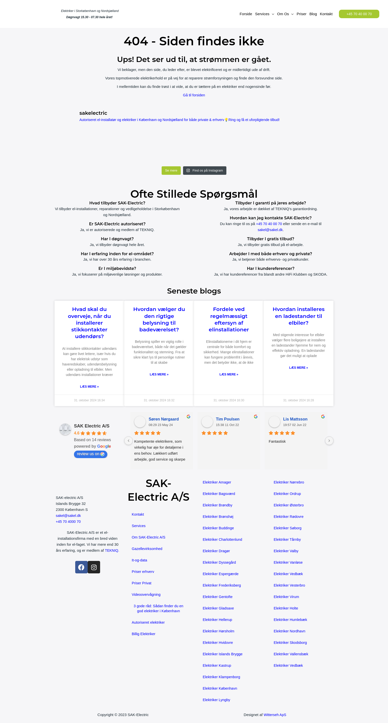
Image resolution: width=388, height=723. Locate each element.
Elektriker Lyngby (217, 700)
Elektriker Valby (286, 551)
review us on (90, 454)
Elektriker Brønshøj (219, 517)
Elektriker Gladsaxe (219, 608)
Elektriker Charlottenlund (223, 540)
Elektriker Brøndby (218, 505)
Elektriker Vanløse (289, 562)
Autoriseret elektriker (149, 622)
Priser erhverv (143, 572)
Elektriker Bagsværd (219, 494)
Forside (246, 14)
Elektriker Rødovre (289, 517)
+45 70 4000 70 (69, 522)
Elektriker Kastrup (217, 665)
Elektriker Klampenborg (222, 677)
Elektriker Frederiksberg (222, 585)
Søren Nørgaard (164, 419)
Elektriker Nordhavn (290, 631)
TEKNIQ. (87, 556)
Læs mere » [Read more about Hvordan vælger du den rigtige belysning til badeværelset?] (159, 374)
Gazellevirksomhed (148, 549)
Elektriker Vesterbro (290, 585)
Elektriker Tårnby (288, 540)
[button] (359, 14)
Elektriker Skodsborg (291, 643)
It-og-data (140, 560)
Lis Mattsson (295, 419)
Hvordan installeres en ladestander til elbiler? (299, 316)
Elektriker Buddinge (219, 528)
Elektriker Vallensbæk (292, 654)
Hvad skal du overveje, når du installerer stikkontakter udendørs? (89, 322)
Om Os (283, 14)
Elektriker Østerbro (289, 505)
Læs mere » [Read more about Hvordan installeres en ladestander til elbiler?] (298, 368)
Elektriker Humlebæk (291, 620)
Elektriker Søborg (288, 528)
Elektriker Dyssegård (220, 562)
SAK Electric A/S (91, 426)
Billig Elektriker (144, 634)
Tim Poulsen (228, 419)
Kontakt (326, 14)
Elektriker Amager (217, 482)
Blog (313, 14)
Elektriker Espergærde (221, 574)
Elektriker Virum (287, 597)
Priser (301, 14)
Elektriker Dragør (217, 551)
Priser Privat (142, 583)
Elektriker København (220, 688)
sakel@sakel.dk (270, 230)
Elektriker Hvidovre (218, 643)
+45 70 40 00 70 (269, 224)
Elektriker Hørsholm (219, 631)
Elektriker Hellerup (218, 620)
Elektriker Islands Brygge (223, 654)
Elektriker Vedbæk (289, 574)
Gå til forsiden (194, 95)
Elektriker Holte (286, 608)
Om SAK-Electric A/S (149, 537)
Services (262, 14)
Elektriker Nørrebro (289, 482)
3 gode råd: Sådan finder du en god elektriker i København (158, 608)
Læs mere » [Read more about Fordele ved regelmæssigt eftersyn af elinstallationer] (228, 374)
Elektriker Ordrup (288, 494)
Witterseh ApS (275, 715)
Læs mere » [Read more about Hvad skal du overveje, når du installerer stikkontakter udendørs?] (89, 387)
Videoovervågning (147, 595)
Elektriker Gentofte (218, 597)
